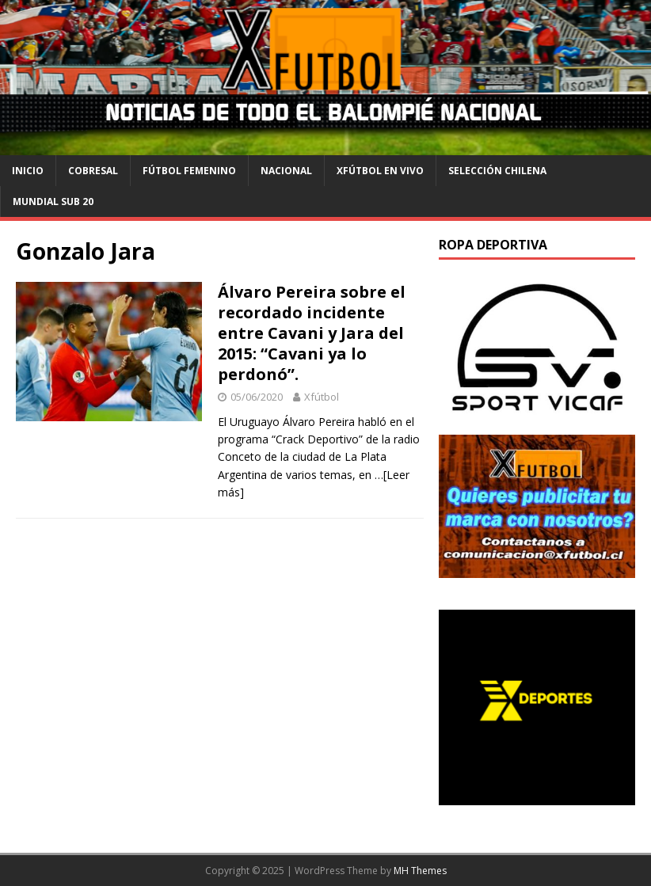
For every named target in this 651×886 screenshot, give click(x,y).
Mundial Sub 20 (53, 201)
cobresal (93, 170)
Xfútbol (321, 397)
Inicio (28, 170)
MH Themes (420, 870)
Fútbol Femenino (189, 170)
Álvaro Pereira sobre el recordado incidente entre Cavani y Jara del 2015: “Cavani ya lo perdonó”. (311, 333)
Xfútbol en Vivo (380, 170)
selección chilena (497, 170)
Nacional (286, 170)
